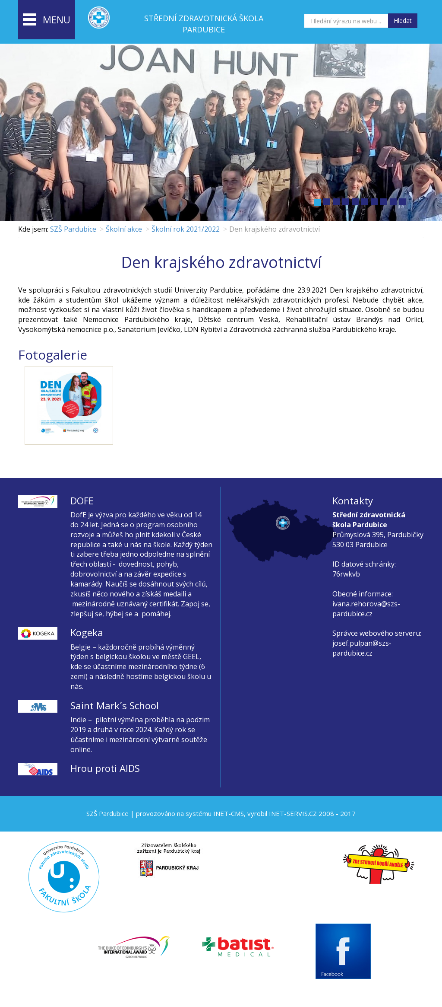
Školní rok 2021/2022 (186, 229)
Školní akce (124, 229)
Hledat (403, 20)
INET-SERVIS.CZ (293, 813)
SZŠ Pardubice (73, 229)
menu (46, 20)
